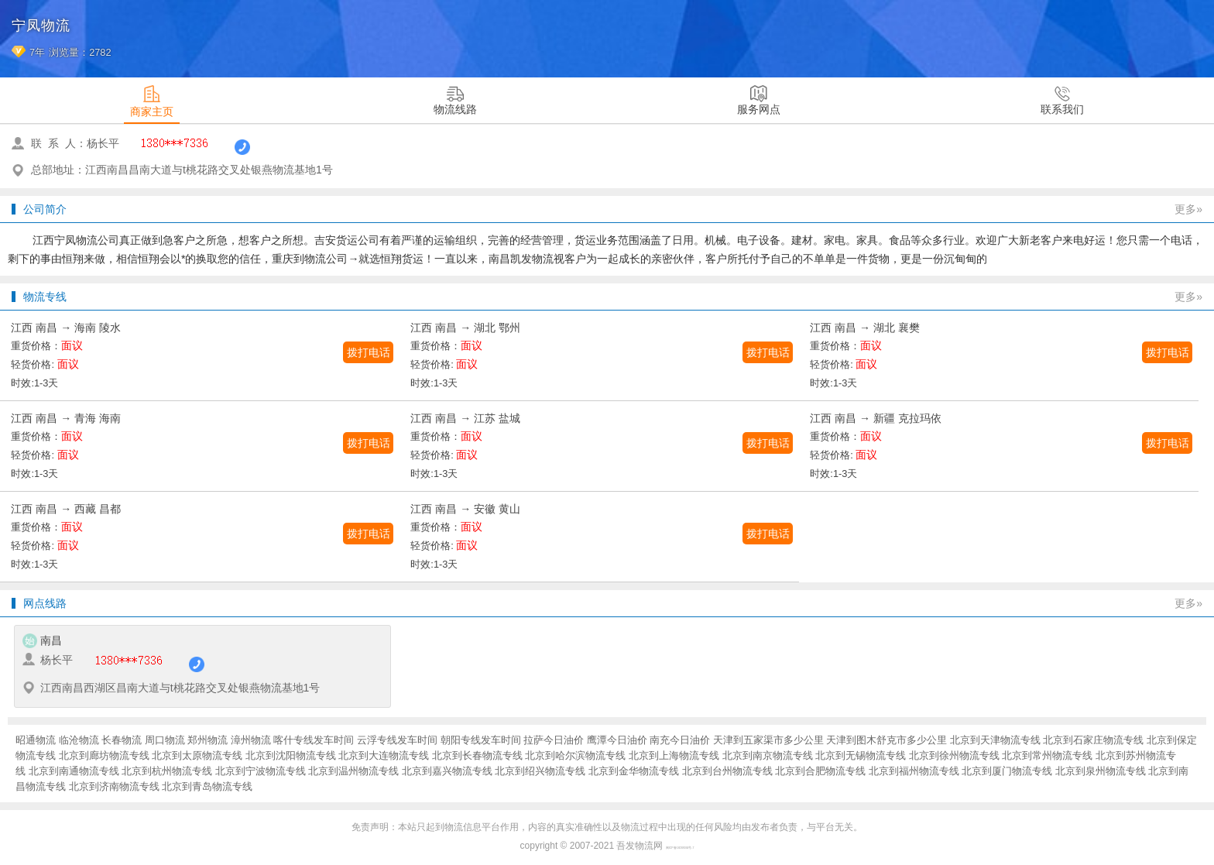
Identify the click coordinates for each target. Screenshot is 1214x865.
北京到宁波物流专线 (260, 771)
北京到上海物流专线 (674, 755)
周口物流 (165, 740)
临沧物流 (79, 740)
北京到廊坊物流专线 (104, 755)
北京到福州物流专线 (914, 771)
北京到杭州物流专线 (167, 771)
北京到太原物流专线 (197, 755)
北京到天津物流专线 (995, 740)
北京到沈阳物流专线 (290, 755)
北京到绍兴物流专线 (540, 771)
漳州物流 (251, 740)
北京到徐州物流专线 (954, 755)
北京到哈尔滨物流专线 (575, 755)
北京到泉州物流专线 (1100, 771)
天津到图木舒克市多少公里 (886, 740)
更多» (1188, 209)
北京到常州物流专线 (1047, 755)
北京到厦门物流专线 (1007, 771)
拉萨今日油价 (553, 740)
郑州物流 (207, 740)
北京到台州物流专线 (727, 771)
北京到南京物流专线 (767, 755)
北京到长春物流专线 (477, 755)
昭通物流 (35, 740)
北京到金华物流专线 (633, 771)
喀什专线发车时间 (313, 740)
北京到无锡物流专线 (860, 755)
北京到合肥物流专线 (820, 771)
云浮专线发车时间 (397, 740)
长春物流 (121, 740)
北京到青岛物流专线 (207, 786)
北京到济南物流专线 (114, 786)
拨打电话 (368, 352)
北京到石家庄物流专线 (1093, 740)
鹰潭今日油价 (617, 740)
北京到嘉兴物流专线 (447, 771)
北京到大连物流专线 (383, 755)
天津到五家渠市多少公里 (768, 740)
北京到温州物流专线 (353, 771)
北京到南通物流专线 (74, 771)
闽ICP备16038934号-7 (680, 848)
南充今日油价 (680, 740)
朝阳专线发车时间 (481, 740)
